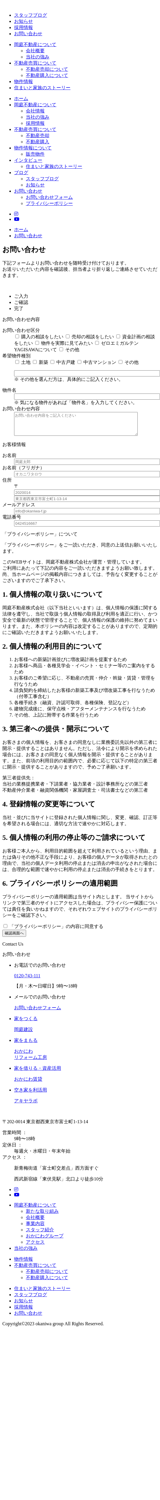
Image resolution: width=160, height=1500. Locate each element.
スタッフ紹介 (40, 1234)
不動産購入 (37, 141)
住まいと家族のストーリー (42, 87)
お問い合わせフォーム (49, 197)
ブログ (21, 172)
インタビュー (28, 160)
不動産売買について (35, 62)
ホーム (21, 98)
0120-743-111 (27, 980)
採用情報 (23, 27)
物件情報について (33, 147)
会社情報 (35, 110)
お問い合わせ (28, 33)
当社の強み (37, 56)
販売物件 (35, 154)
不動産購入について (47, 75)
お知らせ (23, 21)
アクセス (35, 1246)
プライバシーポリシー (49, 203)
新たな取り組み (42, 1215)
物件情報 (23, 81)
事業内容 (35, 1227)
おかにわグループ (44, 1240)
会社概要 (35, 50)
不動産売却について (47, 69)
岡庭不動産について (35, 44)
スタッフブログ (30, 15)
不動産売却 (37, 135)
